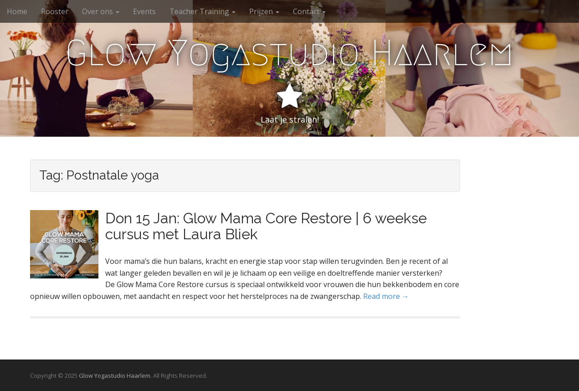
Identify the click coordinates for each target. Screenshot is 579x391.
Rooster (54, 11)
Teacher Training (202, 11)
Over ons (100, 11)
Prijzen (264, 11)
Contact (309, 11)
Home (17, 11)
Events (144, 11)
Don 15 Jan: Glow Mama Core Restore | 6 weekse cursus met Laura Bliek (266, 226)
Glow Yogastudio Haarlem (289, 52)
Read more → (386, 296)
